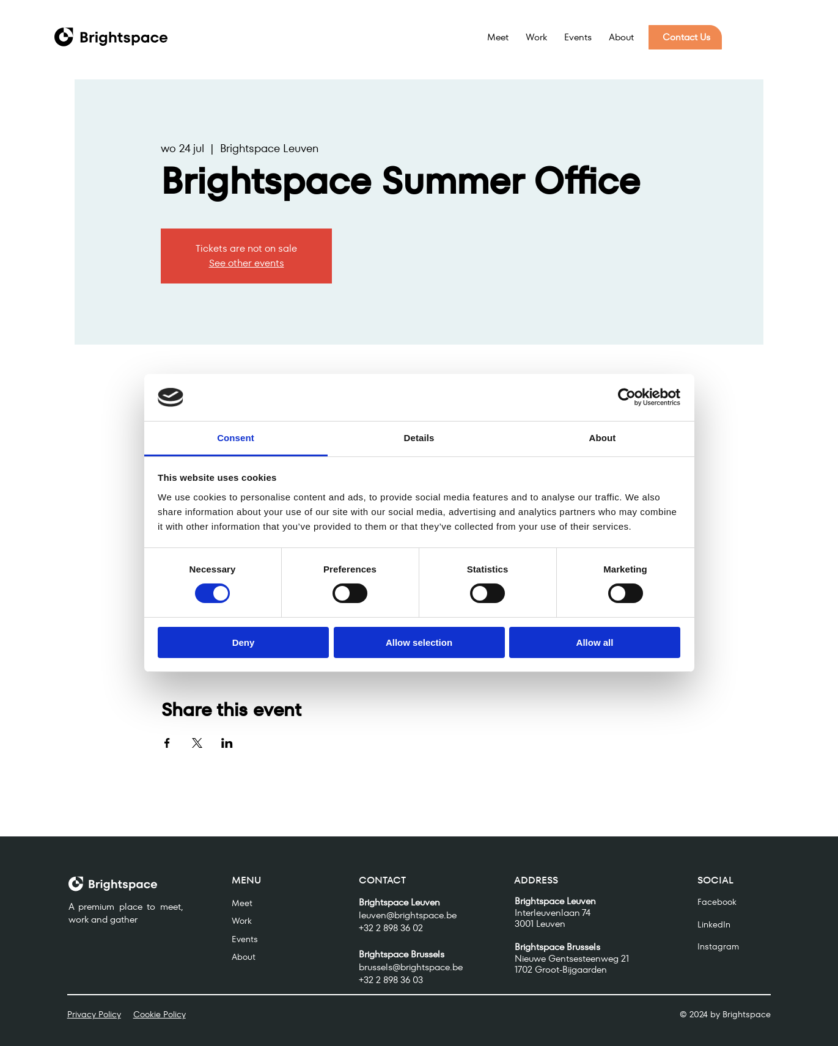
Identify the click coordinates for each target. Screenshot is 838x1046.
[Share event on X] (197, 743)
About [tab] (602, 438)
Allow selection (419, 642)
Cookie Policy (159, 1014)
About (243, 957)
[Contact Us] (685, 37)
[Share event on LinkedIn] (227, 743)
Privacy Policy (94, 1014)
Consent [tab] (235, 438)
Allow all (595, 642)
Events (245, 939)
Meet (242, 903)
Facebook (717, 902)
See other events (246, 263)
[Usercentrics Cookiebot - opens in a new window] (626, 397)
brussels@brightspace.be (411, 966)
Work (242, 921)
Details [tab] (419, 438)
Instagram (718, 946)
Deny (243, 642)
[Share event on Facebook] (167, 743)
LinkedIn (713, 924)
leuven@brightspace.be (408, 915)
